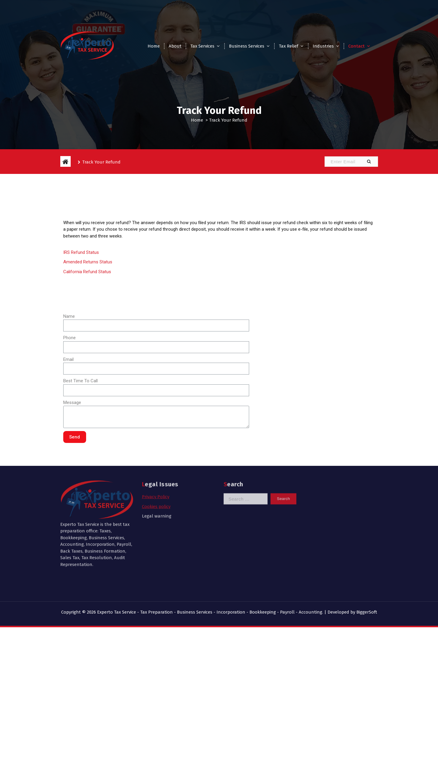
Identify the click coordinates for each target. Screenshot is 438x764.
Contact (356, 46)
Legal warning (156, 466)
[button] (369, 162)
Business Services (246, 46)
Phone (69, 423)
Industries (323, 46)
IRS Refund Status (81, 337)
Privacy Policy (155, 447)
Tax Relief (288, 46)
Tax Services (202, 46)
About (175, 46)
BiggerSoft (366, 612)
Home (154, 46)
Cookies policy (156, 456)
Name (69, 401)
